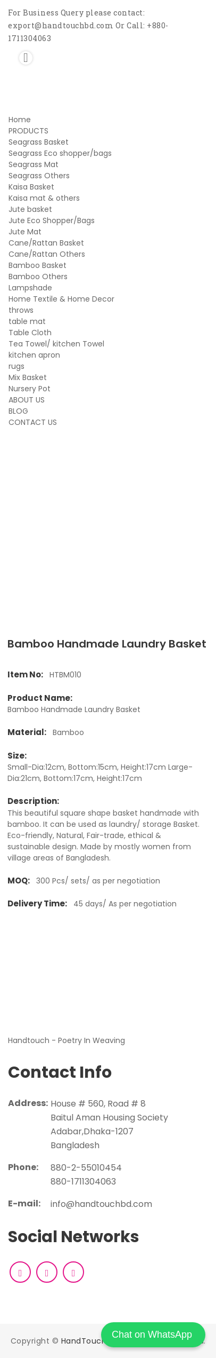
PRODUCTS (28, 130)
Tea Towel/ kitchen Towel (56, 343)
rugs (16, 366)
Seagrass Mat (34, 164)
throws (21, 310)
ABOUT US (27, 399)
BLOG (18, 411)
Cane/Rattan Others (47, 254)
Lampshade (30, 287)
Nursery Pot (30, 388)
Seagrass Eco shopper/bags (60, 153)
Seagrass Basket (39, 142)
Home (20, 119)
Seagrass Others (39, 175)
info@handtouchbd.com (101, 1204)
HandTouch (84, 1341)
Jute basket (30, 209)
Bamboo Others (38, 276)
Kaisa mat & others (44, 198)
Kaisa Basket (31, 186)
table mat (27, 321)
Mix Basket (28, 377)
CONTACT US (33, 422)
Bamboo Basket (38, 265)
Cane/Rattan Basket (46, 243)
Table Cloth (30, 332)
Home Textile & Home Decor (61, 299)
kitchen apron (34, 355)
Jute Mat (25, 231)
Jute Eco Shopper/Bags (52, 220)
